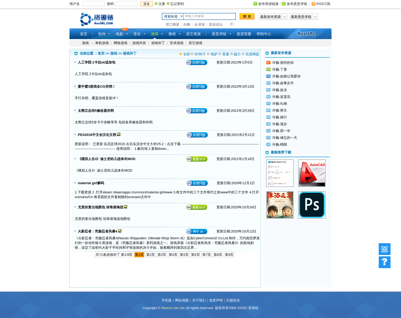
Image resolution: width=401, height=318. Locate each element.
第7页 (206, 255)
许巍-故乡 (279, 90)
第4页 (173, 255)
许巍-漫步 (279, 124)
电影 (119, 34)
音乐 (137, 34)
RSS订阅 (323, 4)
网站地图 (182, 300)
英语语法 (216, 24)
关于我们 (199, 300)
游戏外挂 (139, 43)
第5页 (184, 255)
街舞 (186, 24)
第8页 (218, 255)
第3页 (162, 255)
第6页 (195, 255)
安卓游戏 (176, 43)
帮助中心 (264, 34)
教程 (172, 34)
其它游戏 (195, 43)
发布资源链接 (268, 4)
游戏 (85, 43)
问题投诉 (233, 300)
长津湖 (199, 24)
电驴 (214, 54)
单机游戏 (102, 43)
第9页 (229, 255)
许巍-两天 (279, 110)
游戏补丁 (158, 43)
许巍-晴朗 (279, 144)
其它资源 (193, 34)
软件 (102, 34)
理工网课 (172, 24)
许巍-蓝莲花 (281, 97)
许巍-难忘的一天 (284, 138)
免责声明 (216, 300)
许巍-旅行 (279, 117)
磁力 (237, 54)
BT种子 (200, 54)
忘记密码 (177, 4)
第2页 (150, 255)
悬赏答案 (244, 34)
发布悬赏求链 (297, 4)
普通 (225, 54)
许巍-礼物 (279, 103)
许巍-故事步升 (283, 83)
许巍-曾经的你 (283, 63)
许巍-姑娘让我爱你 (286, 76)
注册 (161, 4)
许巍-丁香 (279, 69)
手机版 (166, 300)
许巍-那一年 (281, 131)
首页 (83, 34)
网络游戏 (120, 43)
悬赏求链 (219, 34)
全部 (186, 54)
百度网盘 (252, 54)
